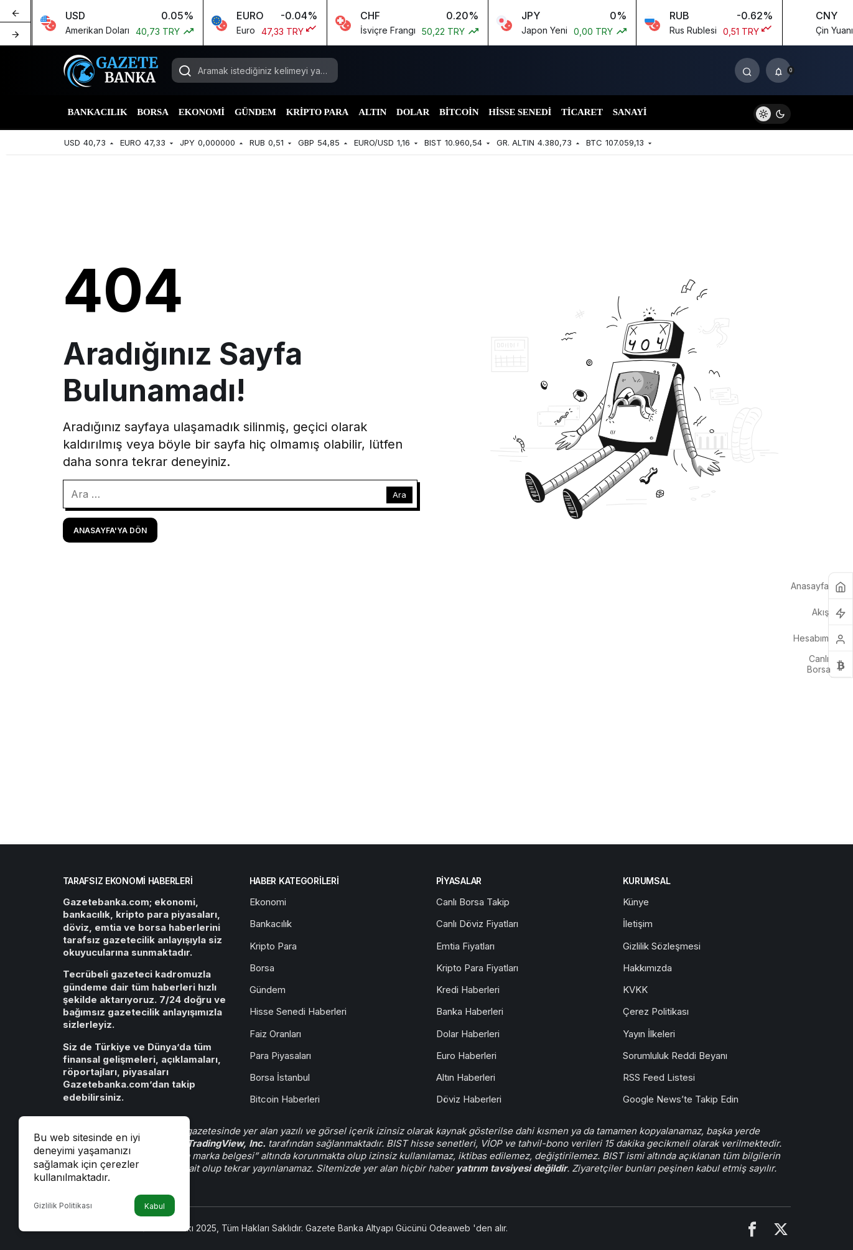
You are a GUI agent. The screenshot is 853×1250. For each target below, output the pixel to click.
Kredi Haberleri (468, 990)
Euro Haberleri (466, 1055)
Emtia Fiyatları (465, 946)
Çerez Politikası (656, 1011)
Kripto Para (273, 946)
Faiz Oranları (275, 1034)
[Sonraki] (15, 33)
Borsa (261, 968)
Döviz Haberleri (468, 1099)
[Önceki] (15, 12)
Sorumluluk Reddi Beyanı (675, 1055)
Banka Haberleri (469, 1011)
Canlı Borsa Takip (473, 902)
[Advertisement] (427, 738)
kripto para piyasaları (166, 914)
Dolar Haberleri (468, 1034)
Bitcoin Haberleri (284, 1099)
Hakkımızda (647, 968)
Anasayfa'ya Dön (110, 530)
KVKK (635, 990)
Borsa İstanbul (279, 1077)
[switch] (772, 112)
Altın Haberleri (465, 1077)
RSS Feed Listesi (659, 1077)
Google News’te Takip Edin (681, 1099)
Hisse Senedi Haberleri (298, 1011)
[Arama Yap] (747, 70)
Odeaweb (451, 1228)
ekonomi (174, 902)
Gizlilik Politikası (63, 1205)
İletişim (638, 924)
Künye (636, 902)
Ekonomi (267, 902)
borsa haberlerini (179, 927)
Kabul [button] (154, 1206)
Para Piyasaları (280, 1055)
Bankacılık (270, 924)
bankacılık (86, 914)
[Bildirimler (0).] (778, 70)
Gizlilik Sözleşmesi (662, 946)
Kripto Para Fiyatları (477, 968)
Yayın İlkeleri (649, 1034)
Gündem (267, 990)
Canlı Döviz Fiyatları (477, 924)
